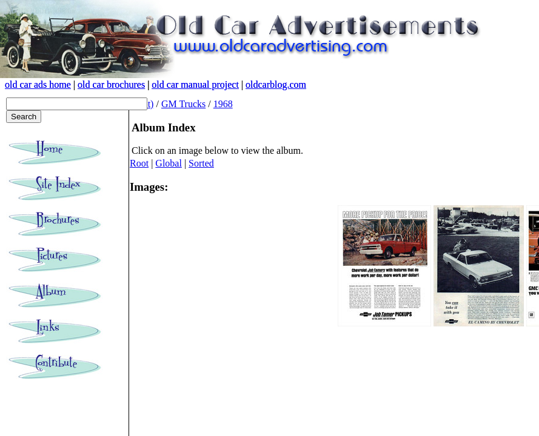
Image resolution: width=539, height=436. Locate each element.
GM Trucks (183, 104)
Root (139, 163)
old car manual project (195, 84)
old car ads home (38, 84)
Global (168, 163)
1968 (223, 104)
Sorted (201, 163)
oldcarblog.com (276, 84)
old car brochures (111, 84)
